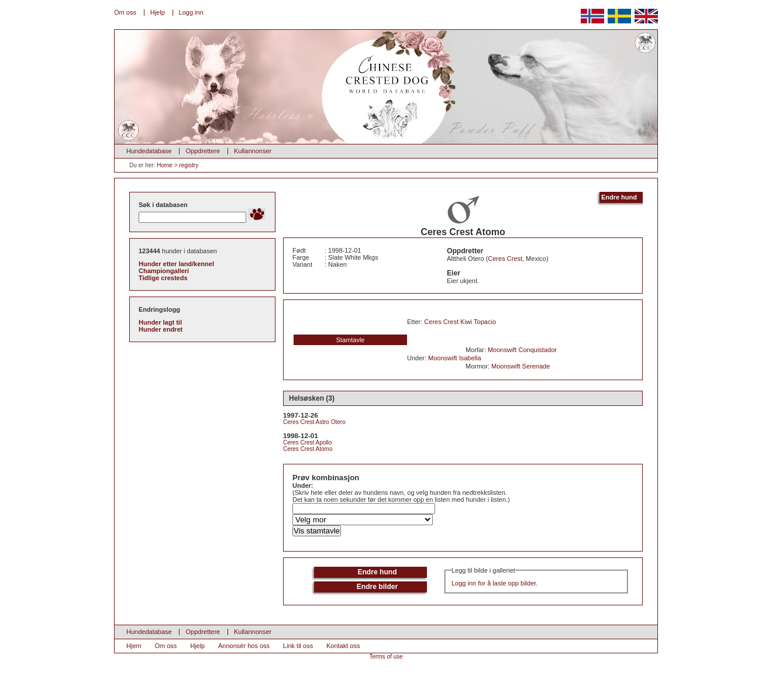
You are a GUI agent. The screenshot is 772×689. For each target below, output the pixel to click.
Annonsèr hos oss (244, 645)
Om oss (125, 12)
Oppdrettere (202, 150)
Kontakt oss (343, 645)
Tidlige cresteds (163, 277)
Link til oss (298, 645)
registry (188, 165)
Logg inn (191, 12)
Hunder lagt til (160, 322)
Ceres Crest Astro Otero (314, 422)
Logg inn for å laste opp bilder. (494, 583)
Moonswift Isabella (454, 357)
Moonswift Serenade (520, 366)
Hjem (134, 645)
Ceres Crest (505, 258)
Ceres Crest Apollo (307, 442)
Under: (302, 485)
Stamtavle (350, 339)
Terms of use (385, 656)
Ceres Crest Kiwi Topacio (460, 321)
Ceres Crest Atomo (307, 449)
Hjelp (157, 12)
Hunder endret (160, 329)
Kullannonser (252, 150)
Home (165, 165)
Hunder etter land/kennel (176, 263)
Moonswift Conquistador (522, 349)
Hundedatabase (149, 150)
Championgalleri (164, 270)
